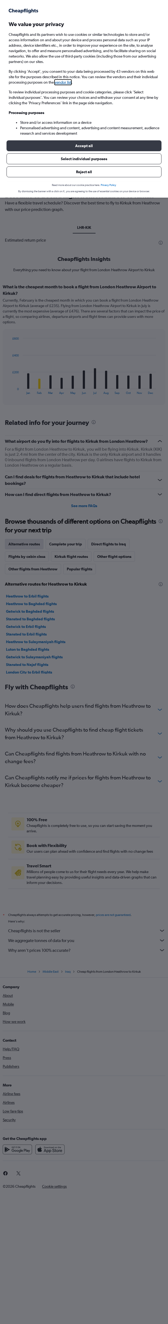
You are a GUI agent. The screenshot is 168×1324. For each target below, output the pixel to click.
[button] (84, 145)
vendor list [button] (63, 82)
